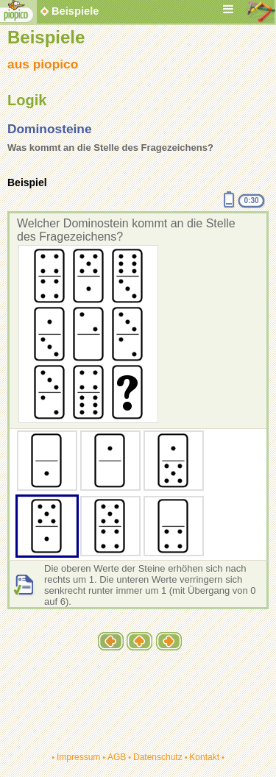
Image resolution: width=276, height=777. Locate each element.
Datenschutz (158, 757)
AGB (116, 757)
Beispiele (75, 11)
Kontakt (204, 757)
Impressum (78, 757)
